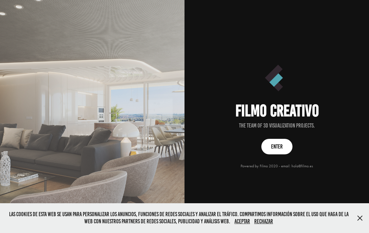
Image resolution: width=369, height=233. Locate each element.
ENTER (277, 146)
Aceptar (242, 221)
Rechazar (263, 221)
